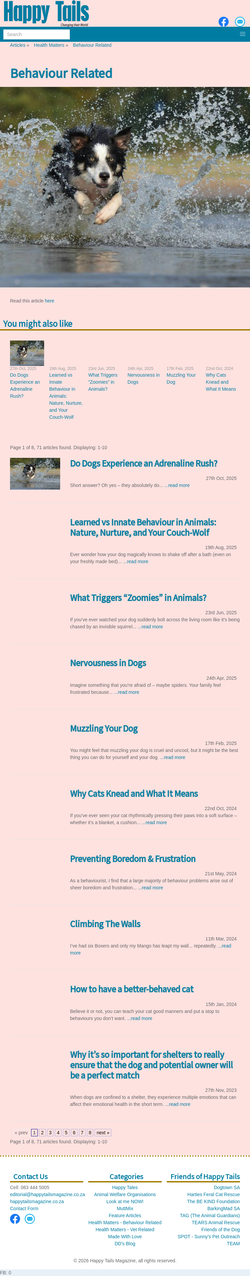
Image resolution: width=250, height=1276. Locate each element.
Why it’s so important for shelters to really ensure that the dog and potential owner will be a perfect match (151, 1064)
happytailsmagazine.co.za (37, 1201)
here (49, 300)
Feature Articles (125, 1215)
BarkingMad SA (223, 1208)
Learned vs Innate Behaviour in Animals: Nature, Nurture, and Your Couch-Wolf (66, 396)
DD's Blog (125, 1243)
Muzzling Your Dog (104, 728)
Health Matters (49, 45)
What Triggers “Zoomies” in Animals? (102, 382)
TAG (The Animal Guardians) (210, 1215)
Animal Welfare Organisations (125, 1194)
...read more (177, 485)
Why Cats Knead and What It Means (221, 382)
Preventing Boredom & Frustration (133, 858)
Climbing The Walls (105, 923)
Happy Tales (125, 1187)
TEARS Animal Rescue (216, 1222)
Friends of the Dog (221, 1229)
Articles (17, 45)
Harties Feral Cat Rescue (214, 1194)
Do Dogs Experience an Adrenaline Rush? (144, 463)
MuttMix (125, 1208)
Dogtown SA (227, 1187)
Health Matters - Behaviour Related (125, 1222)
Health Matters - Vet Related (125, 1229)
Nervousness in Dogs (108, 662)
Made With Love (125, 1236)
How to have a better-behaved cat (132, 989)
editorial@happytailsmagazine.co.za (47, 1194)
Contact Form (24, 1208)
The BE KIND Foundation (213, 1201)
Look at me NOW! (124, 1201)
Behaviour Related (92, 45)
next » (103, 1132)
